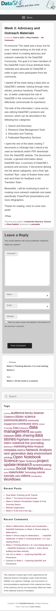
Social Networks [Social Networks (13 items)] (29, 468)
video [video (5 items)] (17, 476)
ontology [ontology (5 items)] (8, 457)
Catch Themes (35, 607)
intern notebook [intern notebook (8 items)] (14, 443)
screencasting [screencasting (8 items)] (42, 464)
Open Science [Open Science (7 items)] (27, 461)
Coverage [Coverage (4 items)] (8, 428)
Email (9, 305)
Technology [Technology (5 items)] (30, 472)
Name (9, 294)
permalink (35, 224)
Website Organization (15, 508)
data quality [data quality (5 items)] (36, 432)
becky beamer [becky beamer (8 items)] (34, 413)
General (47, 222)
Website (10, 316)
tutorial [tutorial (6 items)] (41, 472)
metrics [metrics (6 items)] (21, 450)
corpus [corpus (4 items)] (42, 424)
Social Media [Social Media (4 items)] (9, 469)
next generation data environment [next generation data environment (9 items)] (28, 453)
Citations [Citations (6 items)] (9, 416)
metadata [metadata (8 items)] (10, 450)
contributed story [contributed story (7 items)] (27, 423)
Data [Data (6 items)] (16, 427)
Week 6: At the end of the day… (19, 511)
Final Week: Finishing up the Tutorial (21, 495)
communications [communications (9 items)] (15, 420)
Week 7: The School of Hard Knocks (21, 498)
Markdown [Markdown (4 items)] (8, 447)
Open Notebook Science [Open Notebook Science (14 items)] (22, 459)
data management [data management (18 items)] (21, 429)
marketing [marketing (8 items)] (20, 446)
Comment (11, 253)
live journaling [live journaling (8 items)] (34, 443)
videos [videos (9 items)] (25, 476)
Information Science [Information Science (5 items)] (40, 439)
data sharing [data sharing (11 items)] (24, 435)
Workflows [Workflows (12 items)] (12, 479)
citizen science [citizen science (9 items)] (25, 416)
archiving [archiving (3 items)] (7, 413)
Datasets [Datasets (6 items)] (9, 435)
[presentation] (27, 334)
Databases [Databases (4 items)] (24, 428)
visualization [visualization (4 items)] (36, 476)
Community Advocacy (33, 222)
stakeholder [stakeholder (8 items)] (16, 472)
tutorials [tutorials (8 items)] (9, 475)
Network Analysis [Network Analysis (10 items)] (39, 450)
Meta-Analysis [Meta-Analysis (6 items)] (35, 446)
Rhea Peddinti (33, 38)
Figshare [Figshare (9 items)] (23, 439)
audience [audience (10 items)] (17, 413)
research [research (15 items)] (24, 464)
